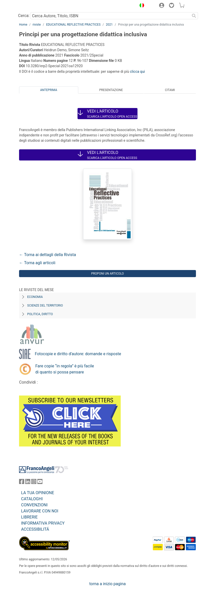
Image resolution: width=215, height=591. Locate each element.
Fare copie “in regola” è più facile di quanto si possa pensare (64, 369)
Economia (35, 297)
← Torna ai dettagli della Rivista (47, 254)
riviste (37, 24)
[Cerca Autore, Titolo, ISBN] (110, 15)
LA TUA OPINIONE (37, 492)
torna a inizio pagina (107, 583)
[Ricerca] (194, 15)
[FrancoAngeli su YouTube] (39, 482)
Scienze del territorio (45, 305)
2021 (109, 24)
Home (23, 24)
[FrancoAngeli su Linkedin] (27, 482)
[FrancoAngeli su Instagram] (33, 482)
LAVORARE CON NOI (39, 511)
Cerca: (23, 15)
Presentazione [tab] (111, 90)
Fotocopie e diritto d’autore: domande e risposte (78, 353)
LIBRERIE (29, 517)
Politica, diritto (40, 314)
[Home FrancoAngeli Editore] (36, 6)
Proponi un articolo (107, 273)
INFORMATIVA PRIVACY (43, 523)
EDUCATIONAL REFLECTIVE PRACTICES (73, 24)
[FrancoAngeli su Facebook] (21, 482)
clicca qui (137, 71)
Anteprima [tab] (48, 90)
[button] (140, 6)
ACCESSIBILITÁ (35, 529)
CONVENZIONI (34, 505)
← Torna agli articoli (37, 262)
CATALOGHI (32, 498)
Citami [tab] (170, 90)
